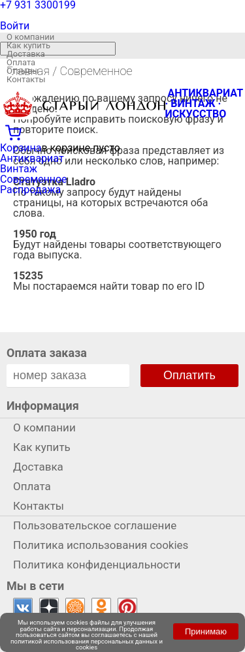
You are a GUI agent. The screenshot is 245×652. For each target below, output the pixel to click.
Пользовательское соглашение (94, 525)
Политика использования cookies (100, 544)
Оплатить (189, 375)
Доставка (26, 54)
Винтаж (18, 169)
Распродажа (30, 189)
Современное (33, 179)
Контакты (26, 79)
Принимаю (206, 631)
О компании (30, 37)
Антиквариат (32, 158)
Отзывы (23, 71)
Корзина (20, 148)
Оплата (21, 62)
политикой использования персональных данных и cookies (86, 644)
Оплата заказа (47, 353)
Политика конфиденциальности (96, 564)
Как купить (28, 45)
